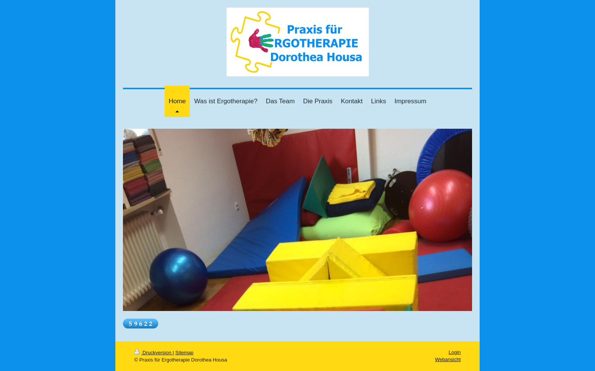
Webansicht (448, 359)
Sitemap (184, 352)
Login (455, 352)
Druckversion (153, 352)
